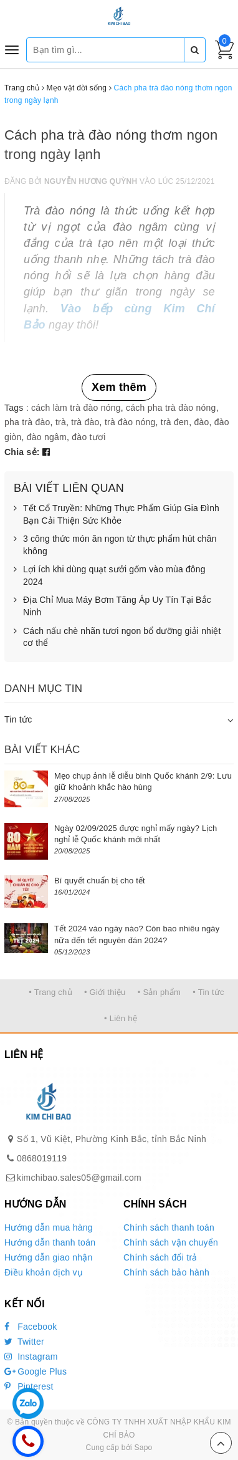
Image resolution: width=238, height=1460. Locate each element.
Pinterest (29, 1386)
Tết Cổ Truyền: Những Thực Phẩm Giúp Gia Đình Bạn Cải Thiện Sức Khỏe (116, 514)
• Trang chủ (50, 992)
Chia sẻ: (22, 452)
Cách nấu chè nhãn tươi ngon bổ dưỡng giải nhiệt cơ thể (117, 637)
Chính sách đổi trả (160, 1257)
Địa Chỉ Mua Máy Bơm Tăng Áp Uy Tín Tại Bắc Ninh (112, 606)
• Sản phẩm (159, 992)
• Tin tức (208, 992)
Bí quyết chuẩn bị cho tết (99, 880)
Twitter (24, 1342)
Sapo (143, 1447)
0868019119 (42, 1158)
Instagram (31, 1357)
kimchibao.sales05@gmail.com (79, 1178)
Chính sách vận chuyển (170, 1242)
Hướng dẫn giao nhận (48, 1257)
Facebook (30, 1327)
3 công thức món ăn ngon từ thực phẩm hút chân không (115, 545)
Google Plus (35, 1371)
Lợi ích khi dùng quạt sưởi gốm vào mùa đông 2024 (110, 576)
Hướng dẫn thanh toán (49, 1242)
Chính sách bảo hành (166, 1272)
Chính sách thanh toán (168, 1227)
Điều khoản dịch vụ (43, 1272)
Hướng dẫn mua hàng (48, 1227)
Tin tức (18, 719)
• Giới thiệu (105, 992)
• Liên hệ (120, 1018)
